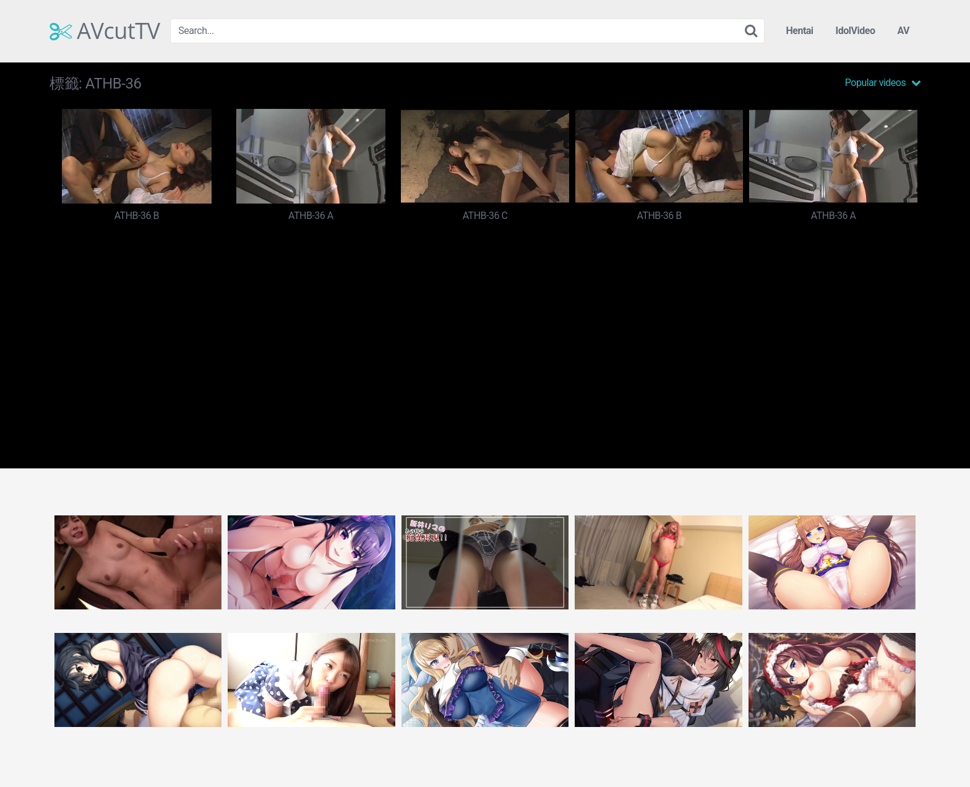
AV (903, 31)
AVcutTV (104, 31)
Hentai (799, 31)
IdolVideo (855, 31)
